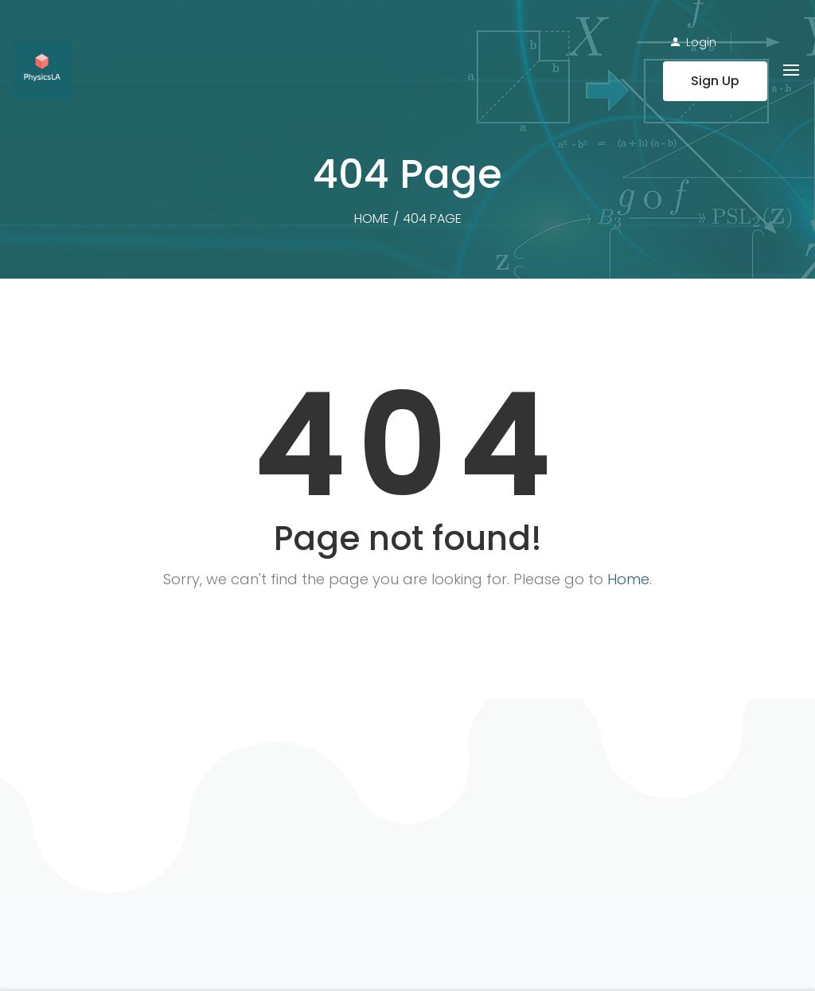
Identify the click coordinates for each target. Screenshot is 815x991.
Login (701, 42)
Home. (629, 579)
